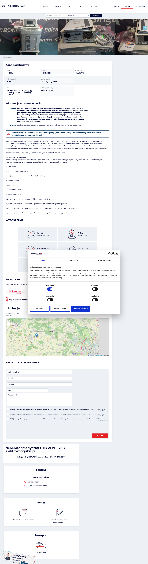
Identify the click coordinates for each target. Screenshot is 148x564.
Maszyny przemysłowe (11, 537)
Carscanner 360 (57, 545)
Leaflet (74, 329)
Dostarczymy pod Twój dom (59, 541)
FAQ (77, 550)
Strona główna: (8, 57)
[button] (146, 28)
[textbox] (77, 15)
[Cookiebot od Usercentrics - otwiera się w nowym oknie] (109, 259)
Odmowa (44, 303)
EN (118, 8)
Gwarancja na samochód (60, 531)
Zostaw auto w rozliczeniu (36, 531)
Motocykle (6, 548)
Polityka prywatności (83, 556)
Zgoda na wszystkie (103, 303)
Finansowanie (56, 529)
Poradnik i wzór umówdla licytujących (84, 427)
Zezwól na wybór (74, 303)
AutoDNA (54, 547)
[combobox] (77, 15)
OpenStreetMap (83, 329)
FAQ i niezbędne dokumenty (63, 427)
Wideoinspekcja (57, 537)
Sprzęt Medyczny (9, 543)
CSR (77, 534)
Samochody (7, 529)
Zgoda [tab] (43, 266)
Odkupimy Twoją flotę (35, 529)
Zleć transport (122, 426)
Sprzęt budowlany (9, 545)
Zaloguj (127, 8)
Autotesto (54, 550)
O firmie (78, 529)
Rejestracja (80, 547)
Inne (4, 551)
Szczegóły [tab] (74, 266)
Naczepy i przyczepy (10, 531)
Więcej (25, 562)
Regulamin (79, 553)
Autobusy (6, 534)
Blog (77, 531)
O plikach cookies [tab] (104, 266)
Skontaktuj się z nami (83, 544)
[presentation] (22, 387)
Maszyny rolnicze (9, 540)
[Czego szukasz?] (55, 15)
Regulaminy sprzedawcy (17, 288)
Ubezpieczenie (56, 534)
